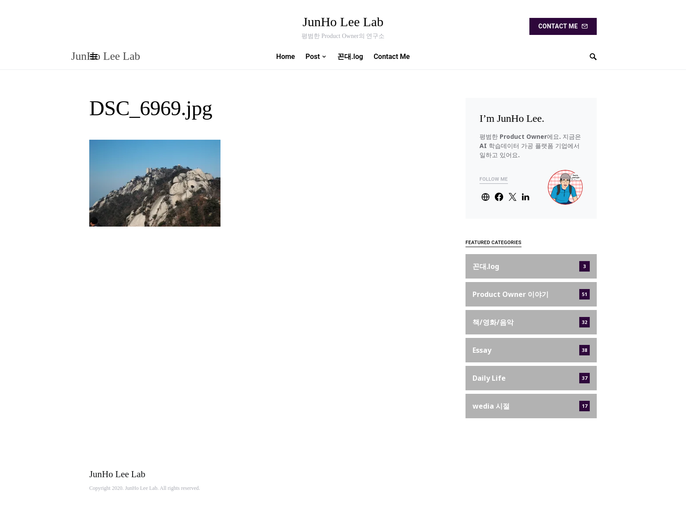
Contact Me (563, 26)
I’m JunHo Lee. (512, 118)
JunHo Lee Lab (343, 21)
